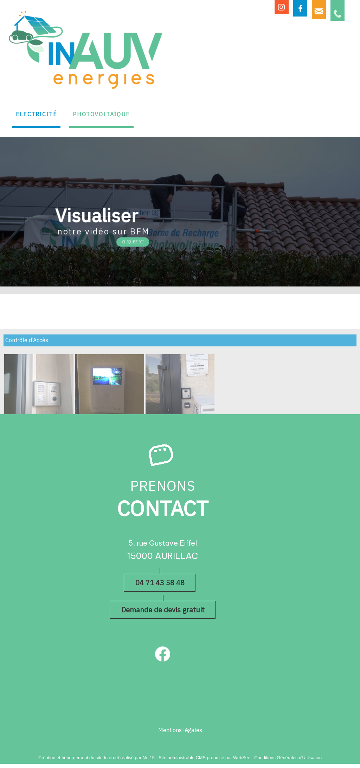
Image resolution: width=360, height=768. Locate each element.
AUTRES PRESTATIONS (256, 106)
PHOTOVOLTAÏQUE (101, 114)
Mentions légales (180, 730)
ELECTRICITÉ (36, 114)
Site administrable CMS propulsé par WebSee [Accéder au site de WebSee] (204, 757)
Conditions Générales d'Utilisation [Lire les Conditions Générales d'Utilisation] (288, 757)
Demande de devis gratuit (163, 610)
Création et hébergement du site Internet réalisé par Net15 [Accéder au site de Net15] (96, 757)
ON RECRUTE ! (324, 109)
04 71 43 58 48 (160, 583)
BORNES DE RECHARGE (178, 106)
